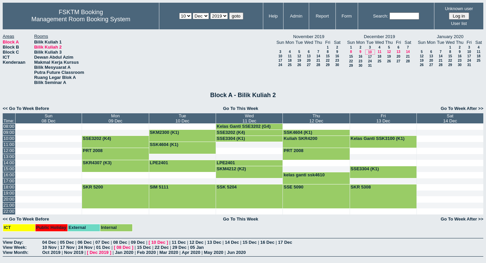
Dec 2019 (98, 252)
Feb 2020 (146, 252)
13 (308, 56)
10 (280, 56)
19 (299, 60)
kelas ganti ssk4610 (304, 174)
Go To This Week (240, 108)
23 (337, 60)
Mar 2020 (168, 252)
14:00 (9, 162)
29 (327, 65)
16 (337, 56)
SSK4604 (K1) (298, 132)
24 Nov (85, 247)
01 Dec (103, 247)
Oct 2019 (51, 252)
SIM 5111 (159, 186)
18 (290, 60)
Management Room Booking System (80, 19)
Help (273, 16)
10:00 (9, 138)
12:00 (9, 150)
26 (299, 65)
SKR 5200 (93, 186)
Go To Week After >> (462, 108)
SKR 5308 (361, 186)
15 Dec (250, 242)
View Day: (13, 242)
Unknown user (459, 8)
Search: (380, 16)
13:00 (9, 156)
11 (290, 56)
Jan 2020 (124, 252)
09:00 (9, 132)
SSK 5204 (227, 186)
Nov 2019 (73, 252)
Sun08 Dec (48, 118)
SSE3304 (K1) (231, 138)
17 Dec (285, 242)
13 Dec (214, 242)
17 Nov (67, 247)
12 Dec (196, 242)
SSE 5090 (293, 186)
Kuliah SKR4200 (300, 138)
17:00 (9, 180)
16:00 (9, 174)
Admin (296, 16)
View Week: (15, 247)
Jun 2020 (236, 252)
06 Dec (85, 242)
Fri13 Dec (383, 118)
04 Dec (49, 242)
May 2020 (213, 252)
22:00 (9, 211)
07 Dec (103, 242)
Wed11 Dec (249, 118)
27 (308, 65)
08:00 (9, 126)
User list (459, 23)
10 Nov (49, 247)
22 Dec (162, 247)
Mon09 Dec (115, 118)
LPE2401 (159, 162)
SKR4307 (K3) (97, 162)
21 (318, 60)
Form (347, 16)
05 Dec (67, 242)
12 (299, 56)
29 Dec (179, 247)
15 (327, 56)
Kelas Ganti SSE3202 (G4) (244, 126)
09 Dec (138, 242)
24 (280, 65)
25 (290, 65)
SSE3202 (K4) (231, 132)
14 (318, 56)
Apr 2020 (191, 252)
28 (318, 65)
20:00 (9, 199)
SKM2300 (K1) (164, 132)
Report (322, 16)
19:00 (9, 193)
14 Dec (232, 242)
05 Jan (197, 247)
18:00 (9, 186)
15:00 (9, 168)
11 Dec (179, 242)
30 (337, 65)
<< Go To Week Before (26, 108)
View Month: (15, 252)
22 (327, 60)
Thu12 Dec (316, 118)
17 (280, 60)
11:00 (9, 144)
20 (308, 60)
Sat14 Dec (450, 118)
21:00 (9, 205)
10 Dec (158, 242)
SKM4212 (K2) (231, 168)
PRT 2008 (93, 150)
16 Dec (267, 242)
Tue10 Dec (182, 118)
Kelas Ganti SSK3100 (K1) (378, 138)
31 (370, 65)
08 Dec (120, 242)
